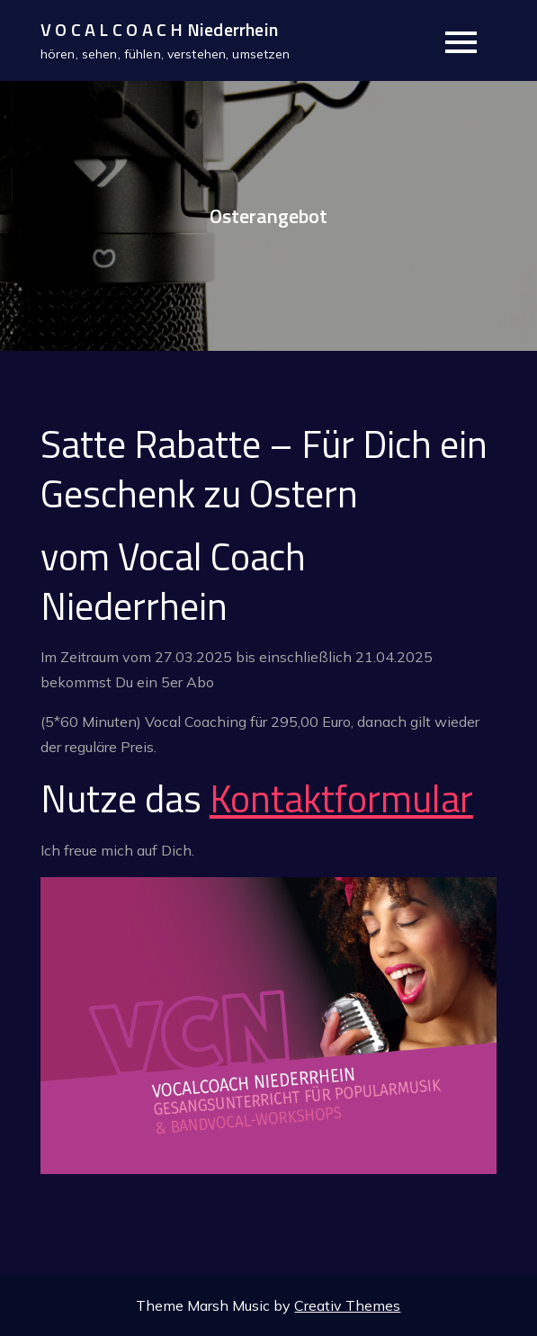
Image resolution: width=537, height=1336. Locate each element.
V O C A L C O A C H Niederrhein (159, 29)
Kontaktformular (341, 798)
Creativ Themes (347, 1305)
